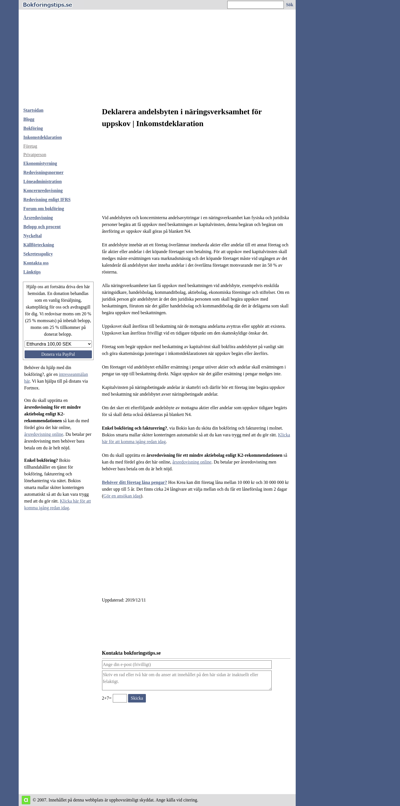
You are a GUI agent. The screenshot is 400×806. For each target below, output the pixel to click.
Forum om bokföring (43, 208)
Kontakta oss (36, 262)
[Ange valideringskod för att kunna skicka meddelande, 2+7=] (120, 698)
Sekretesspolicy (38, 253)
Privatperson (34, 154)
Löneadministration (42, 181)
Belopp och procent (42, 226)
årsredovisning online (43, 434)
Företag (30, 146)
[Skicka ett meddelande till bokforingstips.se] (137, 698)
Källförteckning (38, 244)
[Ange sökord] (255, 5)
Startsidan (33, 110)
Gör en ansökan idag (122, 495)
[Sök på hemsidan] (290, 5)
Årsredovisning (38, 217)
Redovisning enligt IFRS (47, 199)
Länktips (32, 272)
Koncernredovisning (43, 190)
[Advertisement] (157, 60)
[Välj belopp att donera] (58, 344)
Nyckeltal (32, 235)
